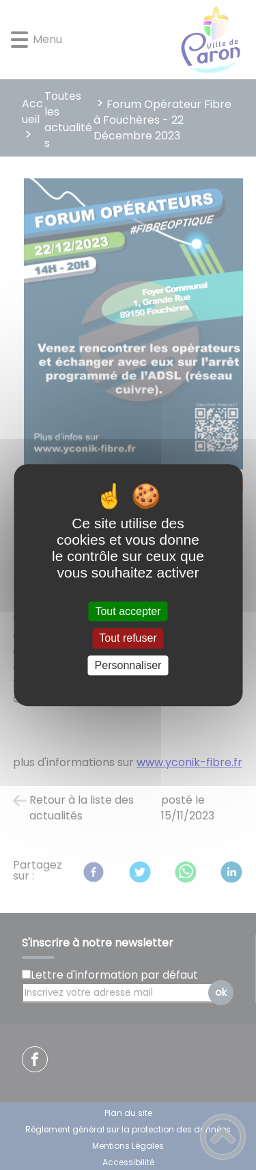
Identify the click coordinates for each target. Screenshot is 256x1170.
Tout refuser (127, 638)
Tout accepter (127, 611)
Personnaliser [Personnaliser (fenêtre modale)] (128, 665)
